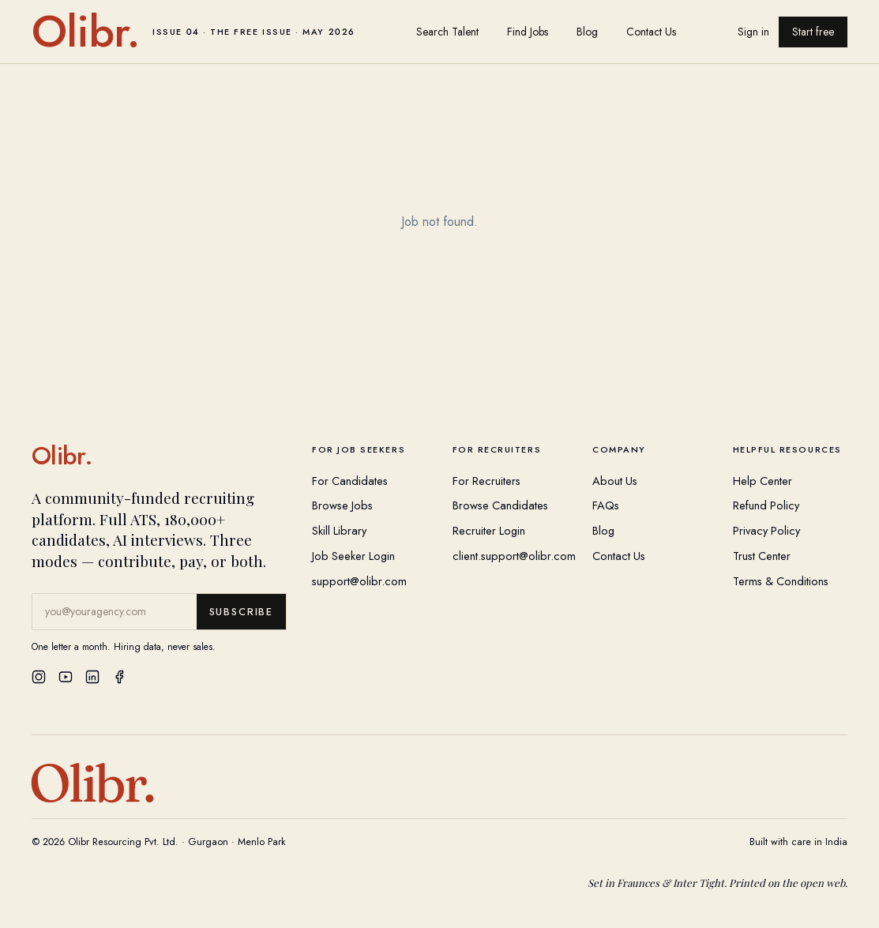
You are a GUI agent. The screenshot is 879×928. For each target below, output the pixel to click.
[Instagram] (39, 677)
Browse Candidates (500, 505)
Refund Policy (766, 505)
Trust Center (762, 555)
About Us (614, 480)
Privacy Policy (766, 530)
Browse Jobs (342, 505)
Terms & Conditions (780, 581)
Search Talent (447, 31)
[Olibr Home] (159, 455)
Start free (813, 31)
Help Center (762, 480)
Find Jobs (527, 31)
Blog (587, 31)
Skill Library (339, 530)
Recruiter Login (489, 530)
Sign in (753, 31)
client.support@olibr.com (514, 555)
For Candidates (350, 480)
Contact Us (651, 31)
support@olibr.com (359, 581)
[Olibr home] (193, 31)
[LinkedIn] (92, 677)
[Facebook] (119, 677)
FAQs (605, 505)
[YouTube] (65, 677)
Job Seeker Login (353, 555)
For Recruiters (486, 480)
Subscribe (241, 611)
